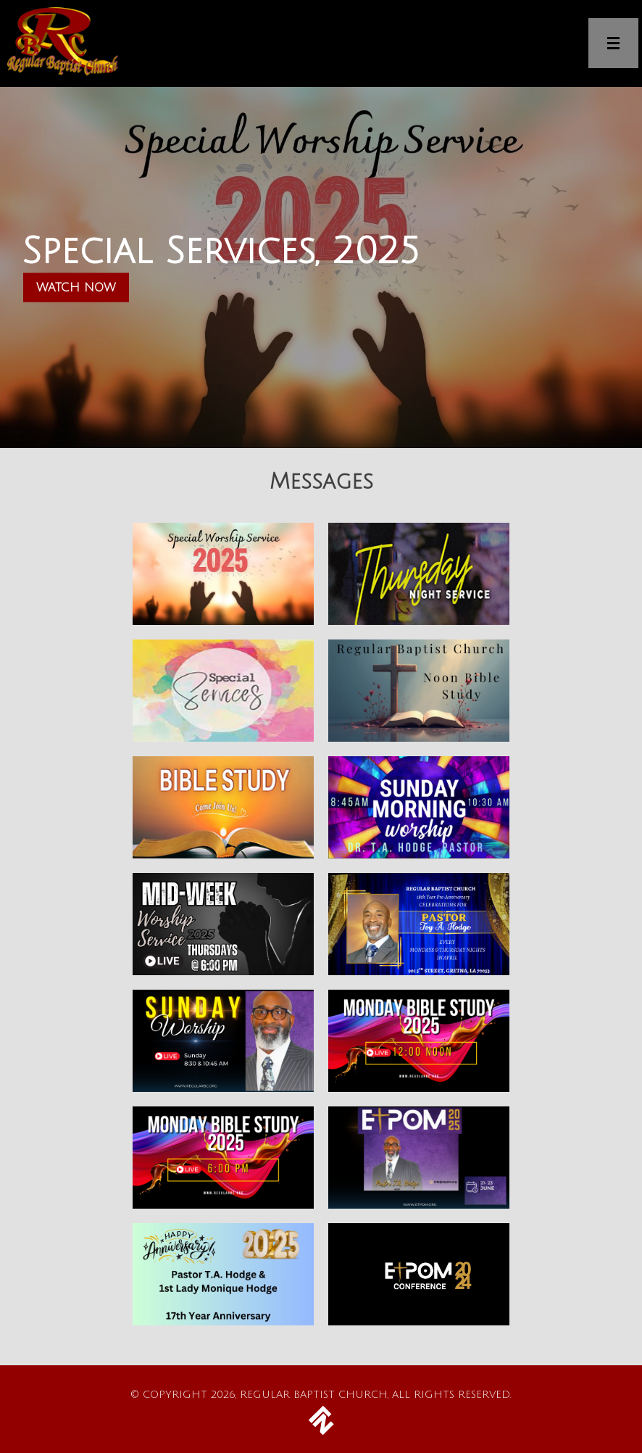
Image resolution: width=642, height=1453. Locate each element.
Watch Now (76, 287)
